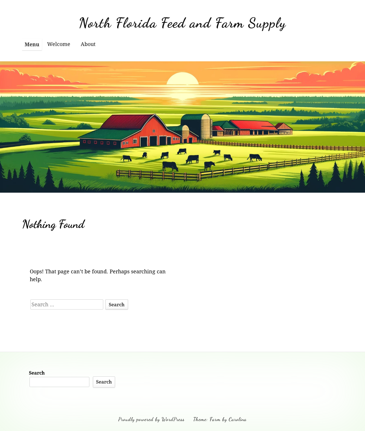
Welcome (58, 43)
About (88, 43)
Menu (32, 44)
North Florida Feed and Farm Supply (182, 22)
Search (37, 373)
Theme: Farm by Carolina (220, 419)
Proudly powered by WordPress (151, 419)
